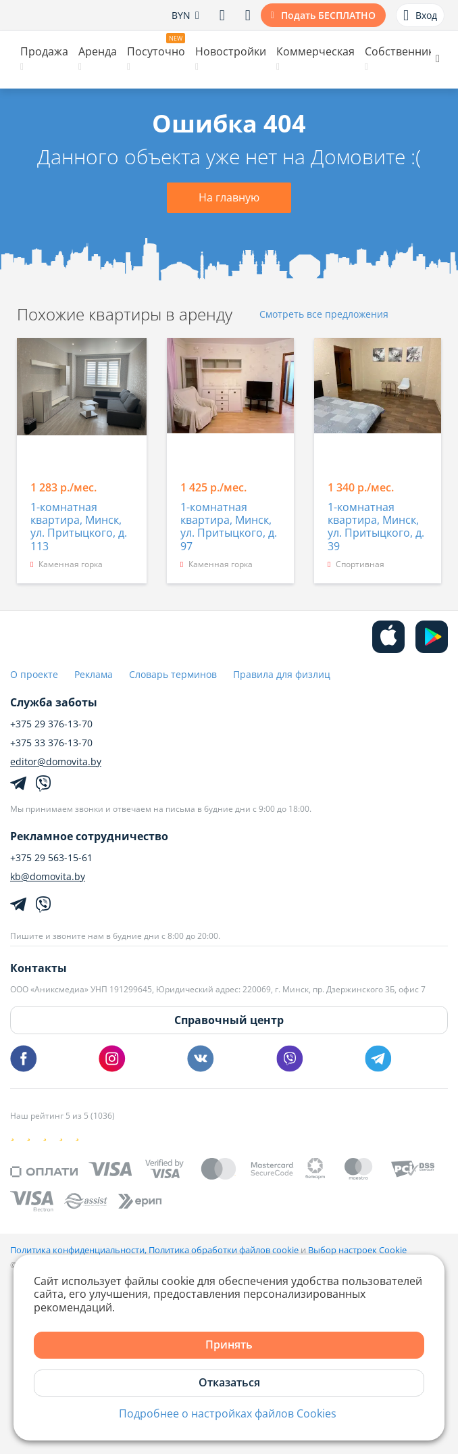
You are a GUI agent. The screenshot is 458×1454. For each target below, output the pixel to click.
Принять (229, 1344)
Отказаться (229, 1382)
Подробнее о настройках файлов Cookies (227, 1413)
